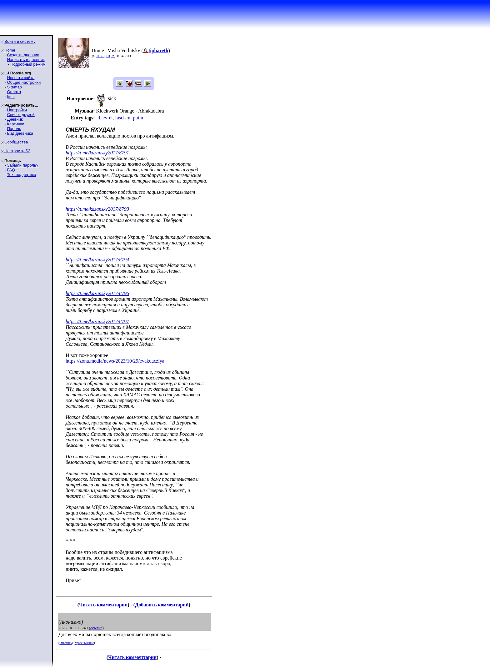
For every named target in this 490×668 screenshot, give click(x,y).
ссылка (96, 627)
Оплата (14, 91)
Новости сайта (20, 77)
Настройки (17, 110)
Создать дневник (23, 55)
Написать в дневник (25, 59)
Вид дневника (20, 133)
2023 (100, 55)
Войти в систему (19, 41)
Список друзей (20, 114)
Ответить (65, 643)
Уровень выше (84, 643)
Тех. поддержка (21, 174)
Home (9, 50)
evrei (107, 117)
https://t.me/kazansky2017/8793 (97, 209)
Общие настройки (24, 82)
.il (98, 117)
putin (138, 117)
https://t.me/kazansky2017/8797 (97, 321)
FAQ (11, 170)
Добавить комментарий (161, 604)
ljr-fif (11, 96)
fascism (122, 117)
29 (113, 55)
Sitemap (14, 87)
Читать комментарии (103, 604)
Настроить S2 (17, 150)
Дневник (14, 119)
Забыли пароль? (22, 165)
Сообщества (16, 142)
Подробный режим (27, 64)
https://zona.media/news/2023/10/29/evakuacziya (115, 361)
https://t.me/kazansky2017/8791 (97, 152)
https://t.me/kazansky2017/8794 (97, 259)
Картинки (15, 124)
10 (108, 55)
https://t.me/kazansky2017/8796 (97, 293)
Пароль (14, 128)
